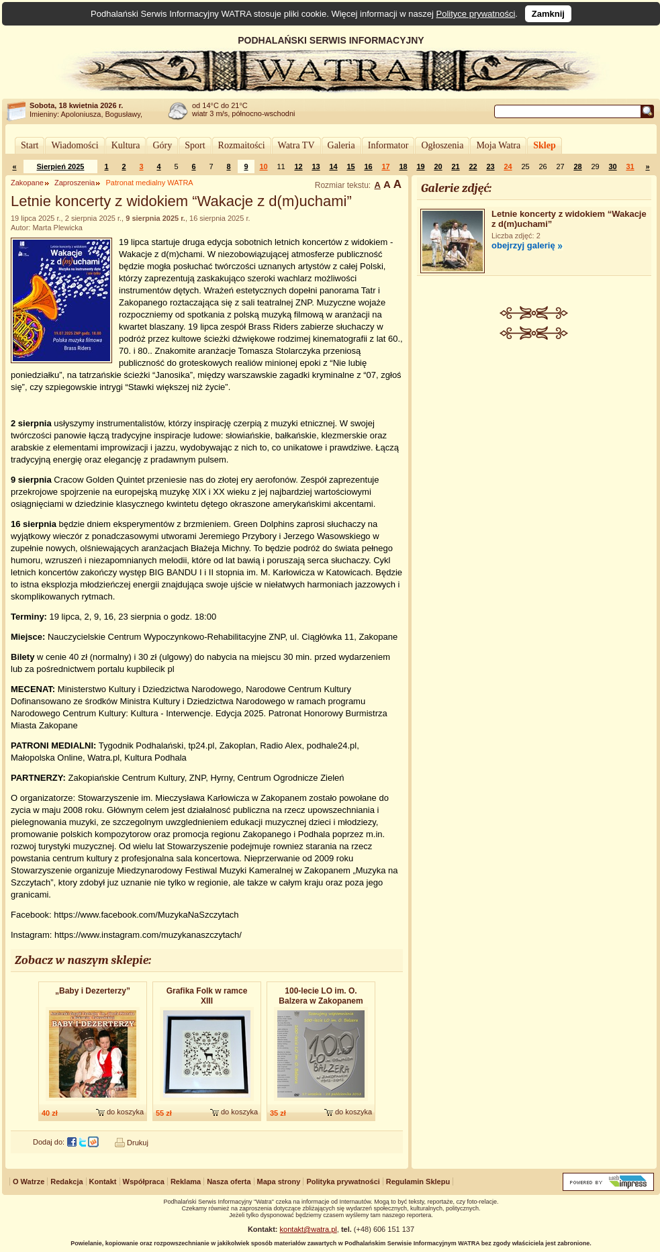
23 (490, 166)
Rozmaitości (241, 145)
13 (316, 166)
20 (438, 166)
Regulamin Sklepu (418, 1181)
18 (403, 166)
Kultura (125, 145)
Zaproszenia (74, 183)
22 (473, 166)
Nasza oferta (228, 1181)
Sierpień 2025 (61, 166)
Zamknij (548, 14)
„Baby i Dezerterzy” (92, 991)
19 (420, 166)
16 (368, 166)
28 (577, 166)
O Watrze (28, 1181)
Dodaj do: (48, 1142)
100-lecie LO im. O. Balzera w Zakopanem (321, 996)
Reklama (186, 1181)
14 (333, 166)
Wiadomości (74, 145)
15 (350, 166)
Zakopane (27, 183)
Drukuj (137, 1143)
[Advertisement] (534, 440)
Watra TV (296, 145)
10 (263, 166)
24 (508, 166)
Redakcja (66, 1181)
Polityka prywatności (342, 1181)
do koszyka (125, 1112)
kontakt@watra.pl (308, 1229)
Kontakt (103, 1181)
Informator (388, 145)
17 (385, 166)
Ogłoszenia (442, 145)
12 (298, 166)
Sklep (544, 145)
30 (612, 166)
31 (630, 166)
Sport (195, 145)
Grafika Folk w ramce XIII (207, 996)
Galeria (341, 145)
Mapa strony (279, 1181)
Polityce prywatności (476, 14)
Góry (162, 145)
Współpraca (143, 1181)
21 (455, 166)
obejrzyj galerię (523, 245)
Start (29, 145)
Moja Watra (498, 145)
